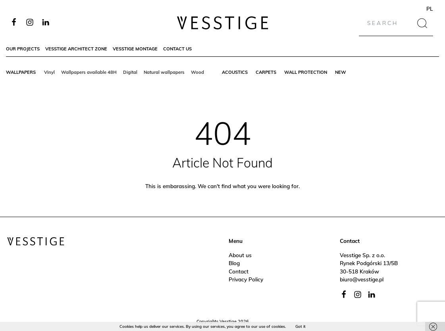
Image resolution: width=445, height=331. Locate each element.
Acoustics (235, 72)
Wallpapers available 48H (89, 72)
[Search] (388, 23)
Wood (197, 72)
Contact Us (177, 49)
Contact (239, 271)
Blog (234, 263)
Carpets (266, 72)
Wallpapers (21, 72)
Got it (300, 326)
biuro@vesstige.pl (361, 279)
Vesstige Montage (135, 49)
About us (240, 255)
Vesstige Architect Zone (76, 49)
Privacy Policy (246, 279)
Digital (130, 72)
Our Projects (23, 49)
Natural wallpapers (164, 72)
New (340, 72)
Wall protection (305, 72)
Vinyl (49, 72)
